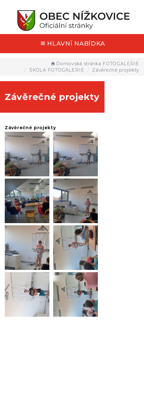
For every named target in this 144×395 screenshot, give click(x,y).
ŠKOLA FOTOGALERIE (56, 70)
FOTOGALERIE (121, 64)
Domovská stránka (75, 64)
